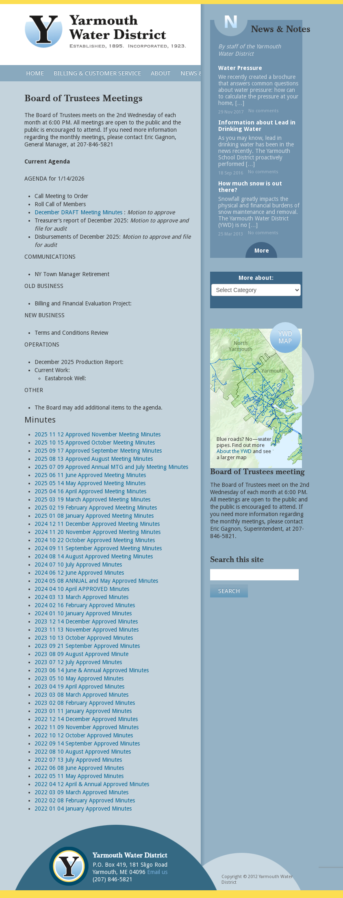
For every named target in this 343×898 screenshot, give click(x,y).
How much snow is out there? (250, 186)
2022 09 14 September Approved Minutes (87, 743)
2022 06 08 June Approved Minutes (79, 768)
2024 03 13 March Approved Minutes (81, 597)
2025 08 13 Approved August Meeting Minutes (94, 459)
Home (35, 73)
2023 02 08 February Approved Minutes (85, 703)
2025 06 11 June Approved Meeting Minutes (90, 475)
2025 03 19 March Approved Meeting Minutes (92, 499)
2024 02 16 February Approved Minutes (85, 605)
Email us (157, 872)
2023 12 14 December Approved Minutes (86, 621)
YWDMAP (285, 337)
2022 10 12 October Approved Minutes (84, 735)
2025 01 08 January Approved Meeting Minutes (94, 515)
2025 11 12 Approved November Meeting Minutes (98, 434)
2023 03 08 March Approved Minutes (81, 694)
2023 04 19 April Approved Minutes (79, 686)
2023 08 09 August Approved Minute (81, 654)
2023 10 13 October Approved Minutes (84, 637)
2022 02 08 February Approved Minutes (85, 800)
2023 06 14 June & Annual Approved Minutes (92, 670)
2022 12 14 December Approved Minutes (86, 719)
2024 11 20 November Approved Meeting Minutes (98, 532)
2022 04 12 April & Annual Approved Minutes (92, 784)
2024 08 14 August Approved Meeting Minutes (94, 556)
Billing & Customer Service (97, 73)
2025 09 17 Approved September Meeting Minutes (98, 450)
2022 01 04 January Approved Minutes (83, 808)
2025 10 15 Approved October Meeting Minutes (95, 442)
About (161, 73)
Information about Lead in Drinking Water (256, 125)
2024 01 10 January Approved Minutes (83, 613)
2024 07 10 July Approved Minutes (78, 564)
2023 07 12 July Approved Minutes (78, 662)
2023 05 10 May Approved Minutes (79, 678)
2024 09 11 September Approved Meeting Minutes (98, 548)
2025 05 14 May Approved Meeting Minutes (90, 483)
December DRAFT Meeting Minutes (78, 212)
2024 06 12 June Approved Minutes (79, 572)
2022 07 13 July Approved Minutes (78, 759)
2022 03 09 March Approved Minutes (81, 792)
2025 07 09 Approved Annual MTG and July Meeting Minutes (111, 467)
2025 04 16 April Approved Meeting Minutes (90, 491)
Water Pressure (240, 68)
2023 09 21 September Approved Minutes (87, 646)
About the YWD (234, 451)
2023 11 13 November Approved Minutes (87, 629)
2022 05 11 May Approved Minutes (79, 776)
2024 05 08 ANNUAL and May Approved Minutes (96, 581)
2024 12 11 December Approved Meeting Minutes (97, 524)
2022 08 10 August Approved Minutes (83, 751)
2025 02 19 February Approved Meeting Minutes (96, 507)
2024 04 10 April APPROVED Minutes (82, 589)
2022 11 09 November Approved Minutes (87, 727)
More (261, 250)
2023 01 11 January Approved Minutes (83, 711)
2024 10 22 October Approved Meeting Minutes (95, 540)
